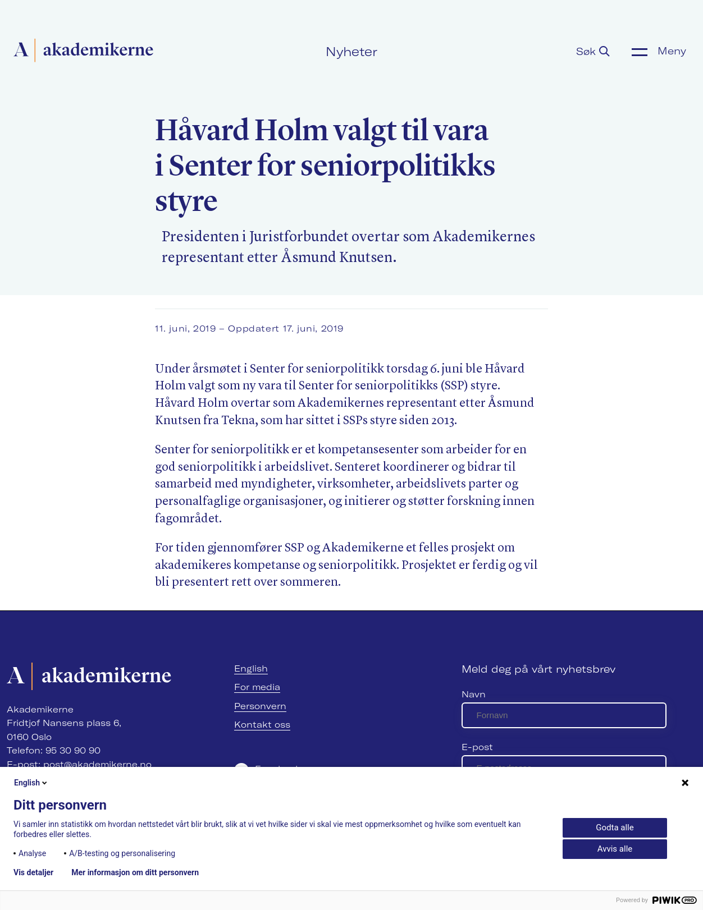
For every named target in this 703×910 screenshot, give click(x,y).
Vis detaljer (33, 872)
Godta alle (614, 827)
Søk (593, 51)
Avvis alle (614, 849)
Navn (474, 694)
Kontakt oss (262, 724)
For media (257, 687)
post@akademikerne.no (97, 764)
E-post (477, 747)
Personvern (260, 706)
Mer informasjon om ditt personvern (135, 872)
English (251, 668)
